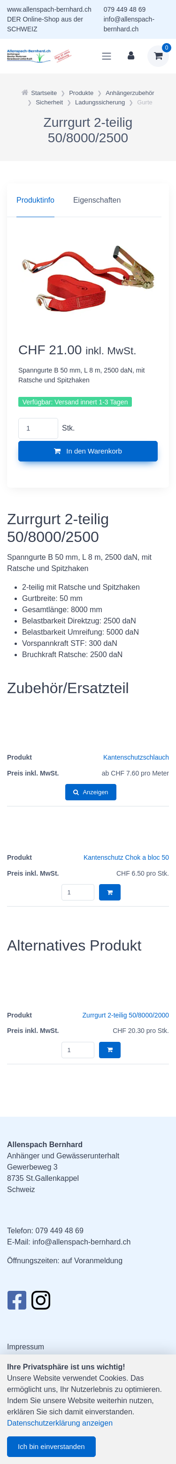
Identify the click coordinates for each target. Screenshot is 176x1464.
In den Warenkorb (88, 451)
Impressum (25, 1347)
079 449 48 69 (125, 9)
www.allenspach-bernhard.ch (49, 9)
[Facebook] (17, 1303)
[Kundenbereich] (131, 56)
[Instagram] (41, 1303)
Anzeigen (90, 792)
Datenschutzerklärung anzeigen (60, 1423)
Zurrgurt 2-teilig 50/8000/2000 (126, 1015)
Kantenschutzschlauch (136, 757)
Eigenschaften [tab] (97, 200)
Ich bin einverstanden (51, 1446)
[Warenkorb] (158, 56)
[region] (88, 200)
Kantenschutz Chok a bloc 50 (126, 857)
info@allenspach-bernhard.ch (81, 1242)
